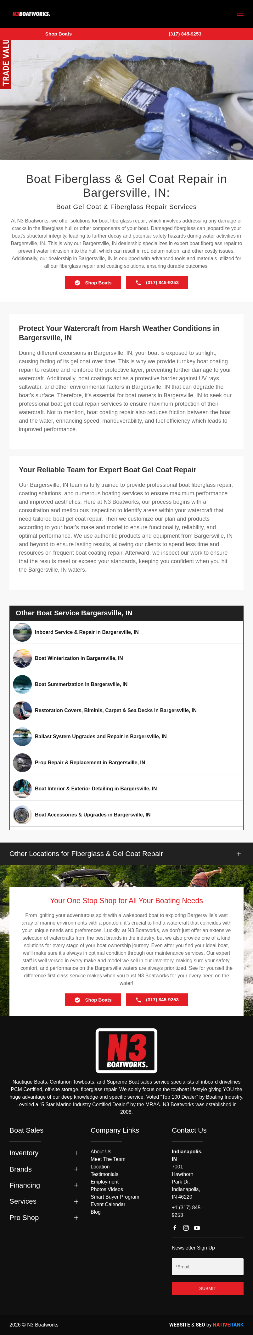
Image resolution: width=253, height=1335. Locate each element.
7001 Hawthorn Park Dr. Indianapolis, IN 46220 (186, 1182)
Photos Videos (107, 1189)
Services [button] (23, 1201)
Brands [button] (20, 1169)
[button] (240, 13)
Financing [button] (24, 1185)
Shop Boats (58, 33)
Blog (96, 1212)
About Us (101, 1151)
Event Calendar (108, 1204)
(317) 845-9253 (185, 33)
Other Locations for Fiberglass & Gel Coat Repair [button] (86, 854)
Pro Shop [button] (24, 1218)
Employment (105, 1181)
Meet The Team (108, 1159)
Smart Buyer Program (115, 1197)
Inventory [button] (23, 1153)
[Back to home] (31, 13)
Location (100, 1166)
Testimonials (104, 1174)
